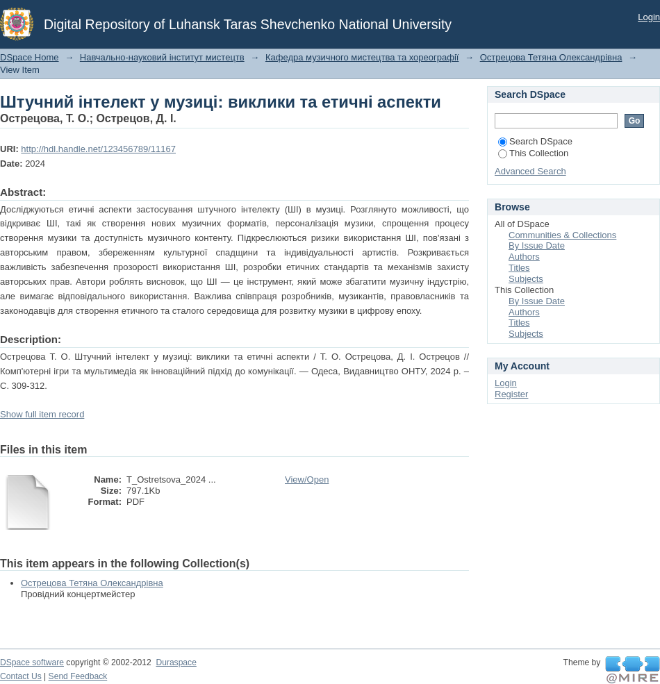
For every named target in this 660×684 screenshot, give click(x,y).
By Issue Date (537, 245)
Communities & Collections (562, 235)
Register (511, 394)
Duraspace (176, 662)
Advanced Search (530, 171)
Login (649, 17)
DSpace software (32, 662)
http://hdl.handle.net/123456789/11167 (98, 149)
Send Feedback (78, 676)
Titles (519, 267)
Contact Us (21, 676)
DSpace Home (29, 57)
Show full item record (42, 414)
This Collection (533, 153)
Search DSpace (535, 141)
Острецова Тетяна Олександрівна (551, 57)
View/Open (307, 479)
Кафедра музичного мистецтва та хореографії (362, 57)
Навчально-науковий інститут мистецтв (162, 57)
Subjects (526, 279)
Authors (524, 256)
